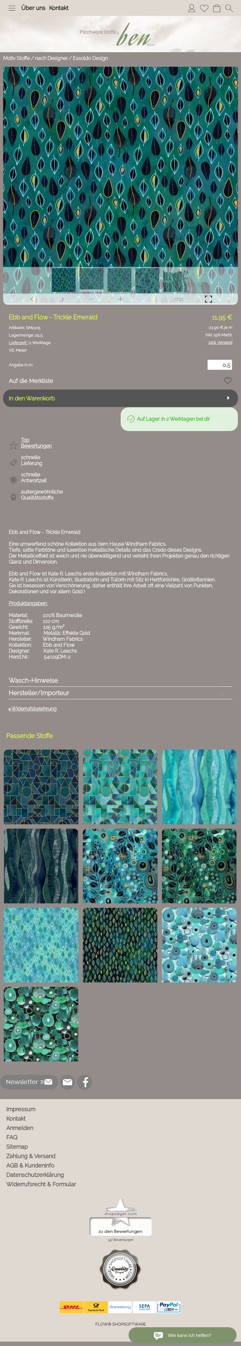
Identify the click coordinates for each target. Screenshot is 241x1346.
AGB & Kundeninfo (30, 1165)
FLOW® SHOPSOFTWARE (120, 1324)
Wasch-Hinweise (33, 680)
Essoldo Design (90, 58)
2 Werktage (30, 342)
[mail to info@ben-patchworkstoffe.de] (67, 1082)
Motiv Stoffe (16, 58)
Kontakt (58, 8)
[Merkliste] (204, 8)
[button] (12, 8)
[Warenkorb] (216, 8)
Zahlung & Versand (30, 1156)
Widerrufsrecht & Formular (41, 1184)
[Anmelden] (191, 8)
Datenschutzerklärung (35, 1175)
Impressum (20, 1109)
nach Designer (51, 58)
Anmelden (19, 1128)
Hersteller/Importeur (39, 693)
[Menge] (219, 364)
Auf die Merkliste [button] (31, 381)
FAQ (12, 1137)
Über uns (33, 8)
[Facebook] (84, 1082)
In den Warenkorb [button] (32, 398)
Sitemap (17, 1146)
